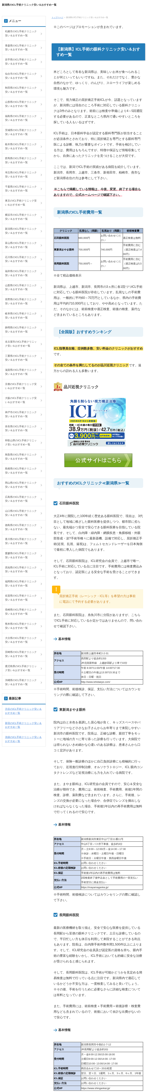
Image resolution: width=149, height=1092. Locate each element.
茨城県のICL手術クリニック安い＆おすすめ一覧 (21, 132)
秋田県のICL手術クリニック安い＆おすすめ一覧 (21, 89)
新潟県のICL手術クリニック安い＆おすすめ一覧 (29, 4)
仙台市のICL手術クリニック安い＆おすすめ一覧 (21, 75)
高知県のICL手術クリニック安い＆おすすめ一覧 (21, 569)
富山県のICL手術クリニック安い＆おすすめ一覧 (21, 245)
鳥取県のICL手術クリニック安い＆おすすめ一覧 (21, 456)
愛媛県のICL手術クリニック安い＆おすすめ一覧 (21, 555)
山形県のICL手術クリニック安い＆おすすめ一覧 (21, 103)
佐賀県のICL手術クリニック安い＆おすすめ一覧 (21, 597)
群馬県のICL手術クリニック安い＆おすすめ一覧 (21, 160)
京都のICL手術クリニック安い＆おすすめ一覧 (21, 386)
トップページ (57, 17)
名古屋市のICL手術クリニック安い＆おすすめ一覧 (21, 343)
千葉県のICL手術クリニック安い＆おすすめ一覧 (21, 188)
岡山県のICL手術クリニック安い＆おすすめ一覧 (21, 484)
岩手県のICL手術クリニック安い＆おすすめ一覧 (21, 61)
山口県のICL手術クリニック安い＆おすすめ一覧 (21, 512)
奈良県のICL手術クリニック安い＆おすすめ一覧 (21, 428)
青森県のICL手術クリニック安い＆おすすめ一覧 (21, 47)
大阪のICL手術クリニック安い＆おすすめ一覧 (21, 400)
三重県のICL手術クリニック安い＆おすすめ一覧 (21, 357)
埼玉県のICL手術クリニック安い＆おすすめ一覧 (21, 174)
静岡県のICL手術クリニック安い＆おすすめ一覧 (21, 329)
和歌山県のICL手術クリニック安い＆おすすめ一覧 (21, 442)
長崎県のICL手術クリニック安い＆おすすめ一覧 (21, 611)
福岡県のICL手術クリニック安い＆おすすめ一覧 (21, 583)
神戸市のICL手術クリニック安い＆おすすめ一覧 (21, 414)
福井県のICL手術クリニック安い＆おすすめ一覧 (21, 273)
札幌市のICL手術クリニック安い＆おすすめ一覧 (21, 33)
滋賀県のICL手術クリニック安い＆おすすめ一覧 (21, 371)
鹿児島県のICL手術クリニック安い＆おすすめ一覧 (21, 668)
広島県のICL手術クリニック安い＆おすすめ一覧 (21, 498)
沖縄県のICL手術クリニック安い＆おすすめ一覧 (21, 682)
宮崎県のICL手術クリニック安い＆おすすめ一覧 (21, 654)
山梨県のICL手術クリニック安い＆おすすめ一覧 (21, 287)
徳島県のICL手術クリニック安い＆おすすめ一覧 (21, 527)
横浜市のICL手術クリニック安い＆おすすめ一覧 (21, 216)
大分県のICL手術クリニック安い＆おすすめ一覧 (21, 640)
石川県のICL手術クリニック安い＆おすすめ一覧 (21, 259)
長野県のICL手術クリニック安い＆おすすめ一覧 (21, 301)
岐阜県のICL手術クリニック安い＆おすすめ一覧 (21, 315)
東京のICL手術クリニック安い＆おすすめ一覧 (21, 202)
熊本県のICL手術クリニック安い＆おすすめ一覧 (21, 625)
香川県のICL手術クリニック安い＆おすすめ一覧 (21, 541)
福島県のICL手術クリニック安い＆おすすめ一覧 (21, 118)
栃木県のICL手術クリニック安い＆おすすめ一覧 (21, 146)
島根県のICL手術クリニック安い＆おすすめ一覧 (21, 470)
